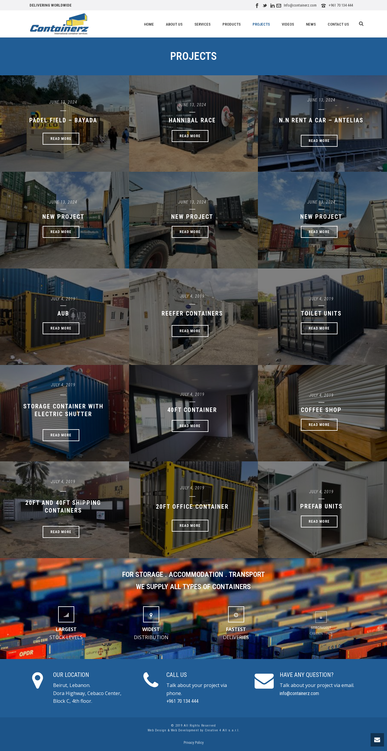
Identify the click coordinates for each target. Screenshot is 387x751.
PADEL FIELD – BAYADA (63, 120)
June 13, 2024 (63, 102)
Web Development (185, 730)
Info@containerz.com (300, 5)
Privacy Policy (194, 743)
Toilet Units (321, 313)
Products (231, 24)
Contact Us (338, 24)
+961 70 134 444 (341, 5)
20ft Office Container (192, 506)
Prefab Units (321, 506)
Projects (261, 24)
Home (149, 24)
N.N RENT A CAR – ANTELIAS (321, 120)
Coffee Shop (321, 409)
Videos (288, 24)
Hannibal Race (192, 120)
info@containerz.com (299, 693)
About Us (174, 24)
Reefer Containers (192, 313)
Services (202, 24)
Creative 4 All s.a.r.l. (222, 730)
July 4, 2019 (63, 298)
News (311, 24)
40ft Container (192, 409)
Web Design (157, 730)
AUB (63, 313)
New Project (63, 216)
